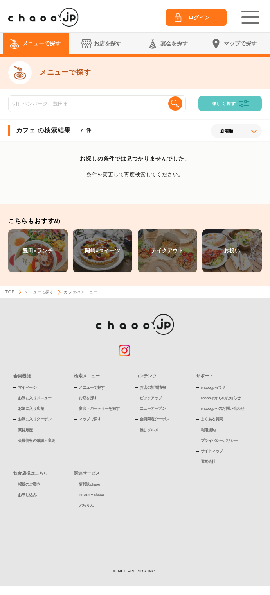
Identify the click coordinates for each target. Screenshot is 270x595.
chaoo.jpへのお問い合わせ (222, 408)
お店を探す (88, 398)
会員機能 (22, 375)
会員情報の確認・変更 (36, 440)
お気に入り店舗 (31, 408)
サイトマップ (212, 451)
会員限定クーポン (154, 419)
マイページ (27, 387)
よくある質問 (212, 419)
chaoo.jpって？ (213, 387)
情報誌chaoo (89, 484)
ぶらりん (86, 505)
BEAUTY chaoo (91, 495)
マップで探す (90, 419)
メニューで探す (39, 292)
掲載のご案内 (29, 484)
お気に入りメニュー (35, 398)
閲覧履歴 (25, 430)
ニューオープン (153, 408)
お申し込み (27, 495)
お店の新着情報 (153, 387)
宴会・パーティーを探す (99, 408)
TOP (10, 292)
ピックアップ (151, 398)
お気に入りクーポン (35, 419)
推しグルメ (149, 430)
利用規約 (208, 430)
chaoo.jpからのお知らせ (221, 398)
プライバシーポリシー (219, 440)
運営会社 (208, 461)
